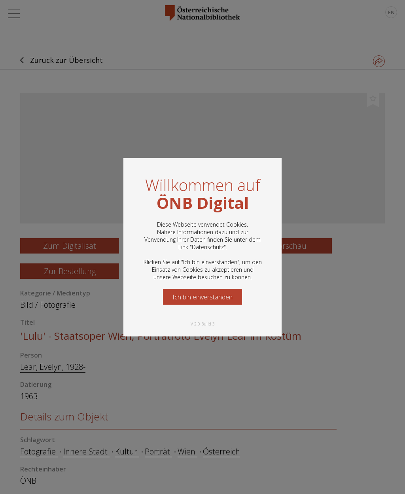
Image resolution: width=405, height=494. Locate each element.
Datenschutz (208, 246)
